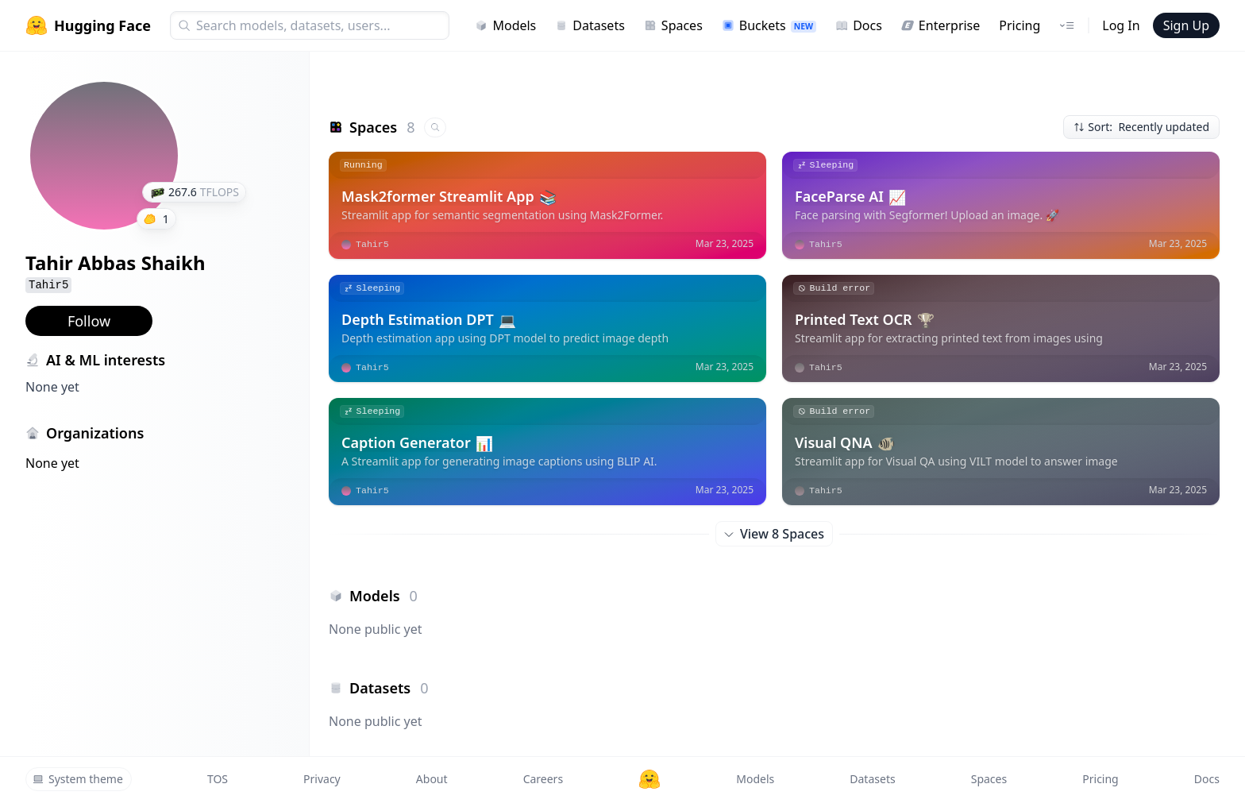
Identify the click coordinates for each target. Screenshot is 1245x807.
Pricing (1019, 25)
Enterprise (940, 25)
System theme (78, 778)
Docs (858, 25)
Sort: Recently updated (1141, 126)
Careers (543, 778)
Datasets (590, 25)
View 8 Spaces (774, 534)
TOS (217, 778)
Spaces (673, 25)
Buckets (769, 25)
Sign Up (1186, 25)
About (432, 778)
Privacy (322, 778)
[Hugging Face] (649, 779)
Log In (1120, 25)
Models (505, 25)
